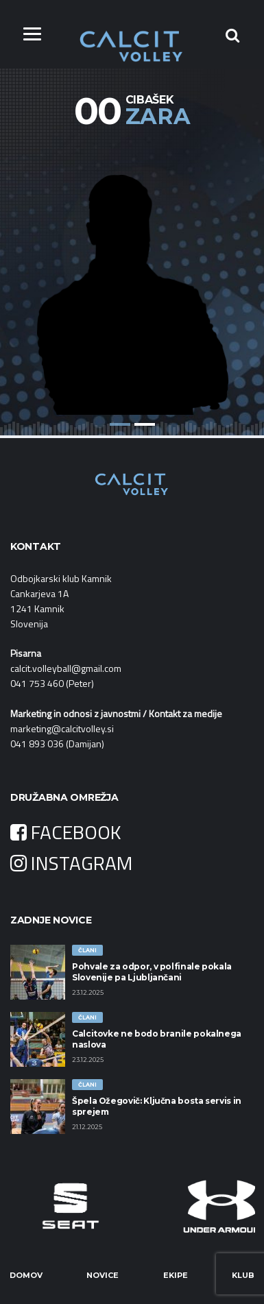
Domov (26, 1275)
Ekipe (175, 1275)
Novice (102, 1275)
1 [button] (120, 424)
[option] (132, 278)
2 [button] (144, 424)
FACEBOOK (65, 832)
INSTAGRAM (71, 863)
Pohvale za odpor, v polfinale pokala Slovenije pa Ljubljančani (152, 971)
